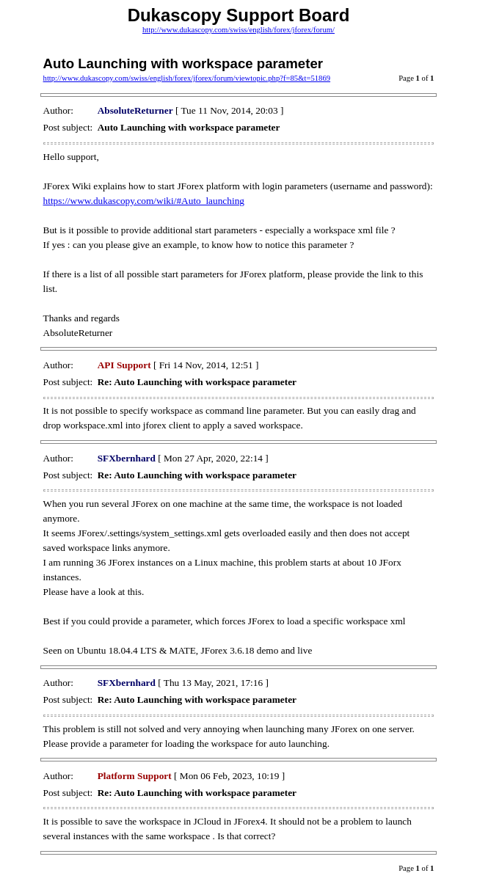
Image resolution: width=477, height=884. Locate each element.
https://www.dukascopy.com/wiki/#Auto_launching (143, 200)
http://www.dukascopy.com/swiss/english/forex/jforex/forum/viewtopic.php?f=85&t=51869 (187, 78)
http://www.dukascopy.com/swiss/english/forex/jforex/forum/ (238, 30)
